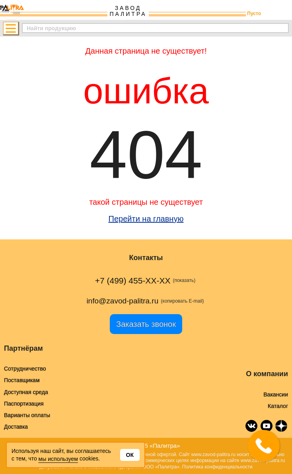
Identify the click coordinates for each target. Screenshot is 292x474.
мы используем (58, 459)
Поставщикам (22, 380)
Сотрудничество (25, 368)
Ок (130, 455)
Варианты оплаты (27, 415)
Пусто (254, 13)
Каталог (278, 406)
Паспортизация (24, 403)
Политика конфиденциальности (217, 467)
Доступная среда (26, 392)
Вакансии (275, 394)
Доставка (16, 426)
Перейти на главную (146, 218)
